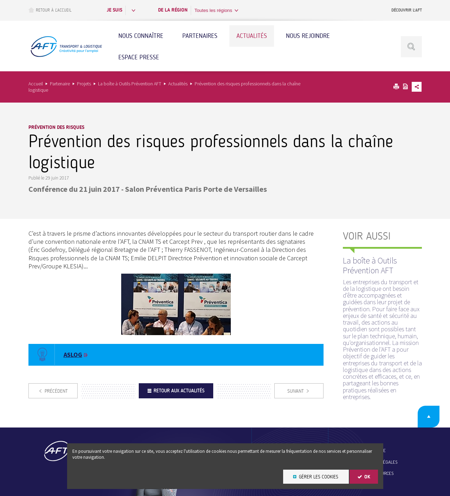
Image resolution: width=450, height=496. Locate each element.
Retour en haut (428, 417)
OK (367, 477)
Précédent (56, 391)
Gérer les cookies (318, 477)
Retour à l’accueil (49, 10)
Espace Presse (138, 57)
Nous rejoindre (308, 36)
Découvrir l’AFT (406, 10)
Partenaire (60, 83)
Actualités (251, 36)
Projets (84, 83)
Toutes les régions (213, 10)
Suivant (295, 391)
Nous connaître (140, 36)
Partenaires (199, 36)
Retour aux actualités (179, 391)
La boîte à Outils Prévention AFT (129, 83)
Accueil (35, 83)
